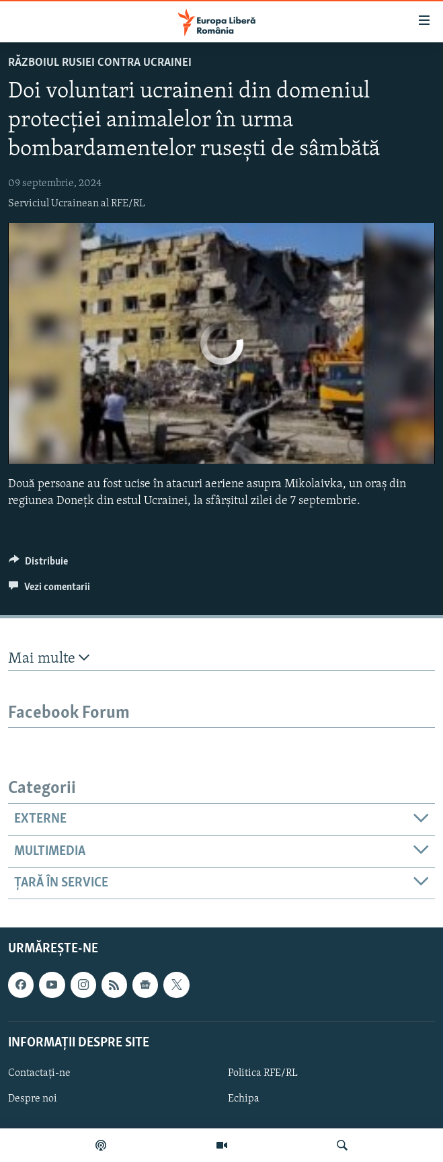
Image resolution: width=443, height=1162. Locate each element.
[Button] (38, 564)
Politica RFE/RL (263, 1073)
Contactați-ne (39, 1073)
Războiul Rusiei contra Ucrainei (100, 62)
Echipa (243, 1098)
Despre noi (32, 1098)
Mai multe (48, 658)
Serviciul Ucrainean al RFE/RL (76, 203)
